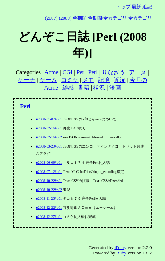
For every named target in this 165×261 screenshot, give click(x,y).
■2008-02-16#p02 (49, 137)
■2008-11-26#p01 (49, 198)
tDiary (120, 247)
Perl (93, 72)
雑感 (68, 87)
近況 (119, 80)
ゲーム (48, 80)
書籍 (83, 87)
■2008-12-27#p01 (49, 217)
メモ (88, 80)
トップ (123, 6)
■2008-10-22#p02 (49, 190)
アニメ (137, 72)
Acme (51, 72)
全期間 (80, 18)
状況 (99, 87)
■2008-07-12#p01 (49, 172)
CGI (68, 72)
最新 (136, 6)
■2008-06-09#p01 (49, 163)
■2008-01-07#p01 (49, 119)
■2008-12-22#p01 (49, 208)
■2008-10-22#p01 (49, 181)
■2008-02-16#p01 (49, 128)
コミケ (70, 80)
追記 (147, 6)
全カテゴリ (140, 18)
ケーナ (26, 80)
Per (80, 72)
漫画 (115, 87)
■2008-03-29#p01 (49, 146)
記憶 (104, 80)
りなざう (113, 72)
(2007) (51, 18)
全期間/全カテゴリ (107, 18)
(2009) (65, 18)
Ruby (121, 253)
